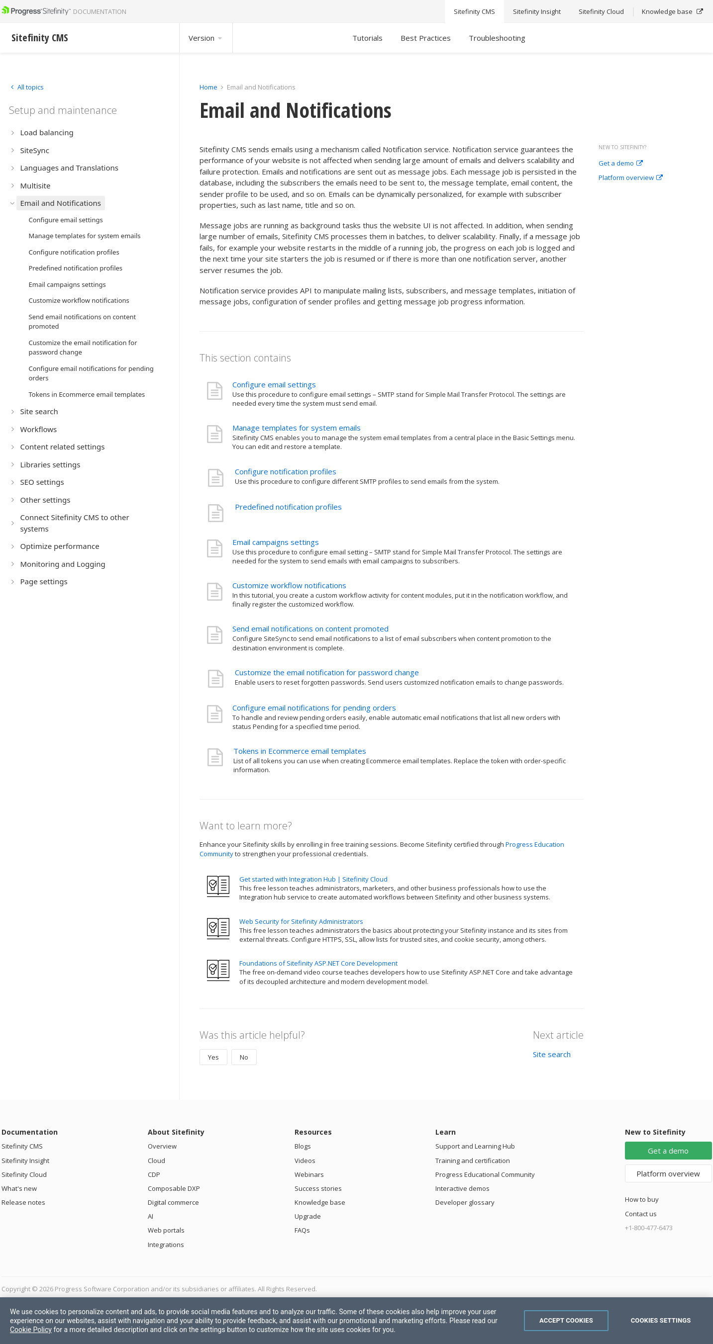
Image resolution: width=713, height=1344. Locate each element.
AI (150, 1216)
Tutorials (367, 38)
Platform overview (631, 178)
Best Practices (426, 38)
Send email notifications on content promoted (310, 628)
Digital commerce (173, 1202)
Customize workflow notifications (289, 585)
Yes (213, 1057)
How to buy (642, 1199)
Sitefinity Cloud (24, 1174)
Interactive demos (462, 1188)
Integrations (166, 1244)
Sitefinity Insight (25, 1160)
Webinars (309, 1174)
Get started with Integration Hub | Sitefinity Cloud (313, 879)
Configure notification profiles (285, 471)
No (244, 1057)
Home (208, 87)
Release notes (23, 1202)
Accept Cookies (566, 1320)
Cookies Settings (661, 1320)
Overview (162, 1146)
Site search (552, 1054)
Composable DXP (174, 1188)
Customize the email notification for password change (327, 672)
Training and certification (472, 1160)
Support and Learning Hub (475, 1146)
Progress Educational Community (485, 1174)
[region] (356, 1320)
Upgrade (308, 1216)
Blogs (303, 1146)
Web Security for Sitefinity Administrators (301, 921)
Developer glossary (465, 1202)
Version (206, 38)
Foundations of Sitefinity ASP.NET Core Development (318, 963)
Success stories (318, 1188)
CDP (154, 1174)
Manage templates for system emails (296, 428)
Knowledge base (320, 1202)
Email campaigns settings (275, 542)
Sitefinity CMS (22, 1146)
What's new (19, 1188)
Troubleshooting (497, 38)
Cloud (156, 1160)
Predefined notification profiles (288, 507)
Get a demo (621, 164)
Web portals (166, 1230)
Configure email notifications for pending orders (314, 708)
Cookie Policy (31, 1330)
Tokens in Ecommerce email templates (299, 751)
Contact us (641, 1213)
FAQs (302, 1230)
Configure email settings (274, 384)
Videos (305, 1160)
